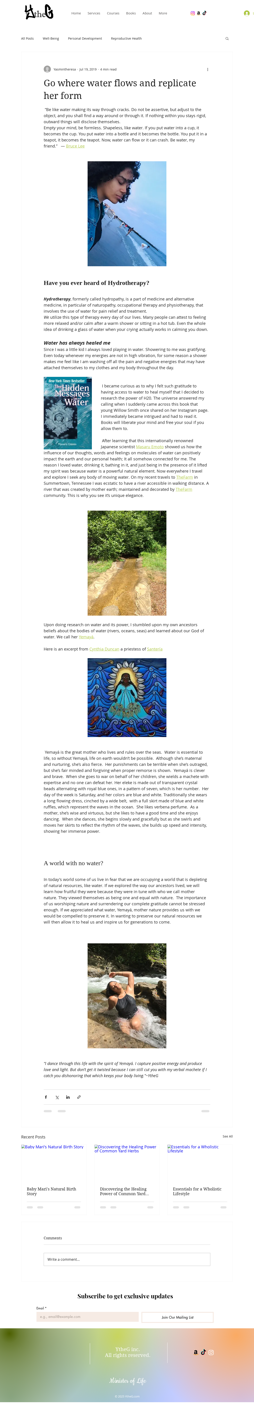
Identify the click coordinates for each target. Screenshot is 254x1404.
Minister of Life (127, 1381)
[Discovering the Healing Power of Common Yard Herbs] (127, 1163)
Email (41, 1308)
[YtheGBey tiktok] (203, 1352)
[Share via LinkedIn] (68, 1097)
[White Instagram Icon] (211, 1352)
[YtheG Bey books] (198, 13)
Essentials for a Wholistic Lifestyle (197, 1191)
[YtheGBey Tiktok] (204, 13)
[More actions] (207, 69)
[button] (227, 38)
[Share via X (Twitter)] (57, 1097)
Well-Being (51, 38)
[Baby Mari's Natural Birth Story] (53, 1163)
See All (228, 1136)
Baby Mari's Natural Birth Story (51, 1191)
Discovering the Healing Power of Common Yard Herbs (123, 1191)
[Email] (86, 1317)
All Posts (27, 38)
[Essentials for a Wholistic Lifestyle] (200, 1163)
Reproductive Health (126, 38)
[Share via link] (79, 1097)
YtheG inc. (128, 1349)
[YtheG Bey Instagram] (192, 13)
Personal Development (85, 38)
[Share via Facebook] (46, 1097)
